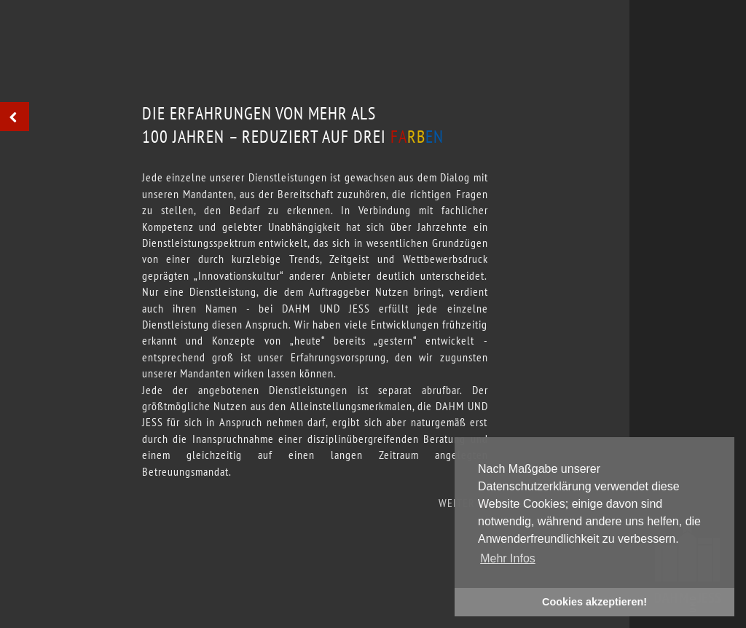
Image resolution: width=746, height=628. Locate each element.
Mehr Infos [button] (507, 558)
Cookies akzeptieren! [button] (594, 602)
